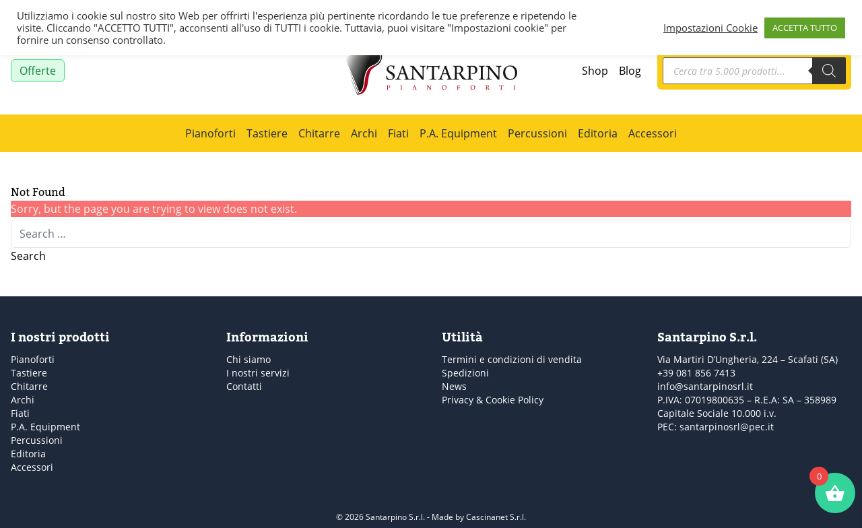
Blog (630, 70)
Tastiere (267, 133)
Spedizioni (465, 372)
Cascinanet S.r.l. (496, 517)
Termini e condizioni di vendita (512, 359)
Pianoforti (210, 133)
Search (28, 256)
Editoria (598, 133)
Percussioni (537, 133)
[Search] (829, 70)
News (454, 386)
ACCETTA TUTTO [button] (804, 28)
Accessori (652, 133)
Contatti (244, 386)
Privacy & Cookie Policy (492, 399)
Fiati (398, 133)
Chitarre (319, 133)
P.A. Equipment (458, 133)
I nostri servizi (258, 372)
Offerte (38, 70)
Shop (595, 70)
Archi (364, 133)
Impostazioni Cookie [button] (710, 28)
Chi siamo (248, 359)
